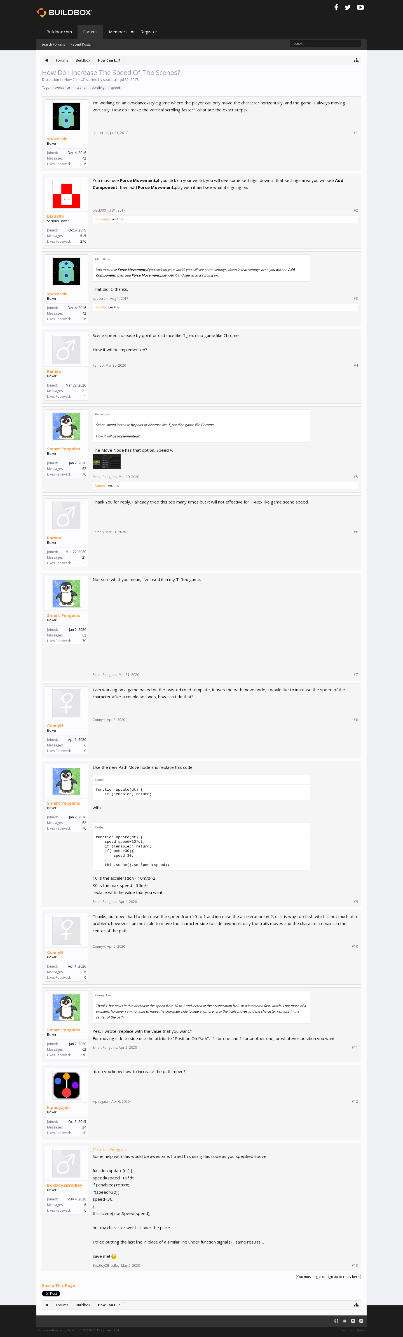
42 (84, 158)
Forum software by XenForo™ (79, 1330)
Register (148, 31)
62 (84, 468)
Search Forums (53, 44)
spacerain (111, 79)
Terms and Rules (352, 1330)
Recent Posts (81, 44)
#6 (356, 532)
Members (118, 31)
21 (84, 390)
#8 (356, 720)
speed (114, 87)
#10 (355, 946)
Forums (90, 31)
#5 (356, 477)
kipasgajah (58, 1107)
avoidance (61, 87)
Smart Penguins (63, 448)
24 (84, 1127)
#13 (355, 1265)
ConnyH (55, 725)
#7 (356, 675)
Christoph (101, 219)
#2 (356, 210)
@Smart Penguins (110, 1149)
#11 (355, 1047)
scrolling (97, 87)
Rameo (54, 371)
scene (80, 87)
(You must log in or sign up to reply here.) (328, 1276)
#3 (356, 298)
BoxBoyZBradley (64, 1185)
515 (83, 235)
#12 (355, 1101)
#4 (356, 365)
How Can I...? (74, 79)
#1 (356, 133)
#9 (356, 902)
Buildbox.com (59, 31)
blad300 (55, 216)
